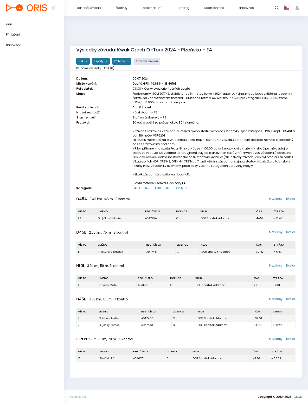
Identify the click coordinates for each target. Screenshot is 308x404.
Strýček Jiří (107, 358)
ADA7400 (147, 318)
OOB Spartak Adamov (215, 218)
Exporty (99, 61)
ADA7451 (151, 252)
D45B (148, 188)
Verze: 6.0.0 (78, 397)
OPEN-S (181, 188)
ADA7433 (147, 325)
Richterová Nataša (110, 252)
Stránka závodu (147, 61)
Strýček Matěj (108, 285)
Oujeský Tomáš (109, 325)
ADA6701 (138, 358)
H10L (158, 188)
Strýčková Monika (110, 218)
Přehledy (120, 61)
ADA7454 (151, 218)
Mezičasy (275, 199)
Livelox (290, 199)
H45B (169, 188)
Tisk (81, 61)
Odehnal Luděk (109, 318)
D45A (136, 188)
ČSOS (298, 397)
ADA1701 (143, 285)
